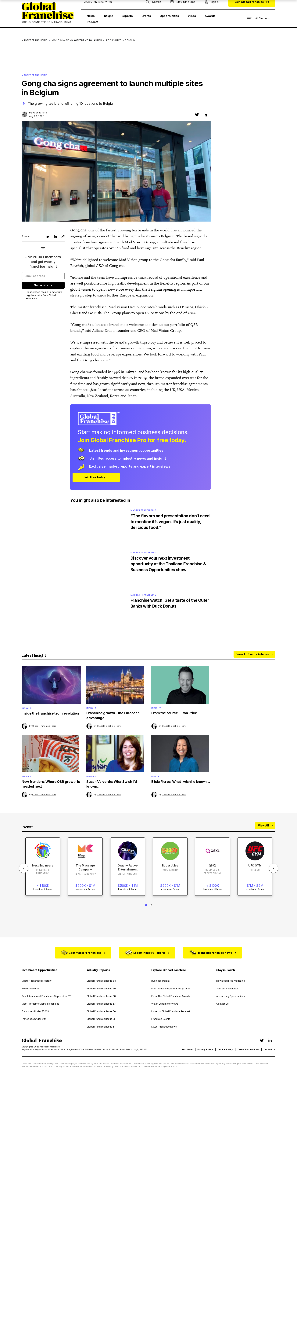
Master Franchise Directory (37, 982)
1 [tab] (146, 907)
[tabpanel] (42, 868)
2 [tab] (151, 907)
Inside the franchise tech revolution (50, 714)
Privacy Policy (205, 1050)
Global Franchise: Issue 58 (101, 997)
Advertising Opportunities (230, 997)
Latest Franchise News (164, 1028)
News (91, 16)
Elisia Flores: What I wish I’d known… (180, 783)
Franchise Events (160, 1020)
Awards (210, 16)
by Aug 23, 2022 (38, 114)
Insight (108, 16)
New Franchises (30, 989)
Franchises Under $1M (34, 1020)
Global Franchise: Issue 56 (101, 1012)
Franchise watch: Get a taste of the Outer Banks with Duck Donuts (170, 603)
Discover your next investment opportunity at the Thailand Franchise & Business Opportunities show (168, 564)
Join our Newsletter (227, 989)
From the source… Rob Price (174, 714)
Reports (127, 16)
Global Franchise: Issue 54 (101, 1028)
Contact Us (222, 1005)
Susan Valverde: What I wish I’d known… (111, 785)
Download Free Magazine (230, 982)
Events (146, 16)
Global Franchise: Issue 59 (101, 989)
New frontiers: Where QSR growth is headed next (51, 785)
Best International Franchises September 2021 (47, 997)
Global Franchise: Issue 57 (101, 1005)
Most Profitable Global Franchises (40, 1005)
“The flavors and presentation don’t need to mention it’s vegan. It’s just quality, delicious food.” (170, 521)
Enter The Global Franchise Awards (170, 997)
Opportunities (169, 16)
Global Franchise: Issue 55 (101, 1020)
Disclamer (187, 1050)
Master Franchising (35, 40)
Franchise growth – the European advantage (112, 716)
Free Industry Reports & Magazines (170, 989)
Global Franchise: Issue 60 (101, 982)
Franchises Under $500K (35, 1012)
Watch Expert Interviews (164, 1005)
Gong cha (78, 230)
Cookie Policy (225, 1050)
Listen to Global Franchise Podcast (170, 1012)
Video (192, 16)
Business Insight (160, 982)
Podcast (92, 22)
